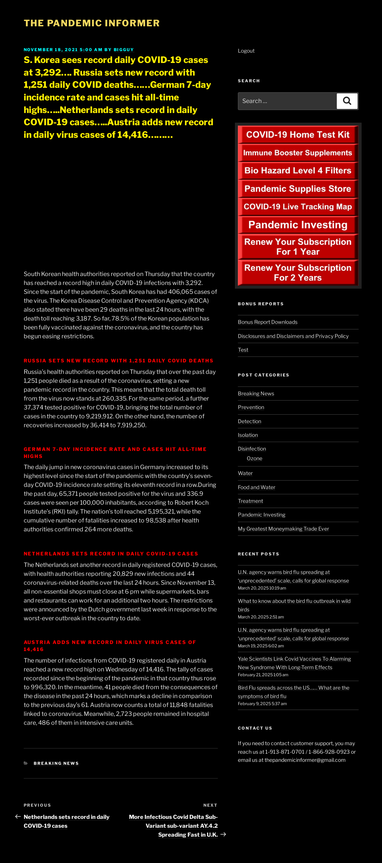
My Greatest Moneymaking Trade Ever (283, 528)
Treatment (250, 501)
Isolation (248, 435)
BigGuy (124, 49)
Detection (249, 421)
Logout (246, 50)
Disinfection (252, 448)
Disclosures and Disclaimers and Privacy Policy (293, 336)
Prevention (251, 407)
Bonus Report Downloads (268, 322)
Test (243, 349)
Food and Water (256, 487)
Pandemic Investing (261, 514)
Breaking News (56, 763)
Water (245, 473)
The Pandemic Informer (92, 23)
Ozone (254, 458)
